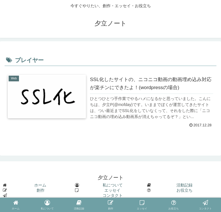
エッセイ (112, 190)
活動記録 (184, 185)
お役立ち (184, 190)
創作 (40, 190)
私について (113, 185)
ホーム (40, 185)
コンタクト (113, 195)
